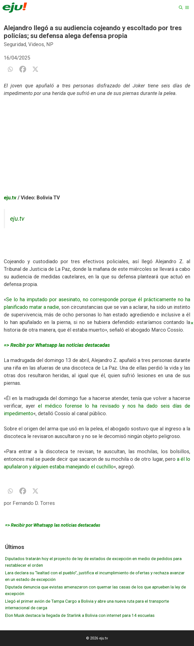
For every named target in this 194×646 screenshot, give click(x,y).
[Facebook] (23, 69)
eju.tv (10, 198)
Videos (36, 44)
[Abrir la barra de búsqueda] (181, 7)
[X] (35, 69)
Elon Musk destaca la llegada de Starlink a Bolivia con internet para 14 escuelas (80, 615)
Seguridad (15, 44)
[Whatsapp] (10, 69)
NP (49, 44)
